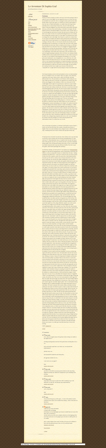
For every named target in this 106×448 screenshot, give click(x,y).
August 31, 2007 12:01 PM (48, 384)
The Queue (30, 37)
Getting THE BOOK (32, 39)
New (29, 23)
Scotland (30, 25)
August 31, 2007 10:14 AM (48, 366)
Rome (29, 31)
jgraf (46, 407)
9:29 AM (43, 328)
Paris (29, 21)
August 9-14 (48, 326)
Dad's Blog (30, 16)
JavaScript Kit (52, 447)
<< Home (45, 431)
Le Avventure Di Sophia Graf (42, 6)
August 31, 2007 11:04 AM (48, 375)
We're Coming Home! (32, 27)
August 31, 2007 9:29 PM (48, 403)
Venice (29, 36)
